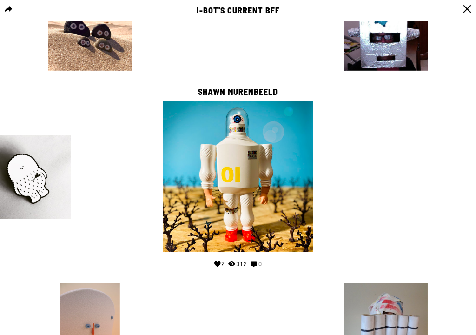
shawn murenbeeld (238, 92)
